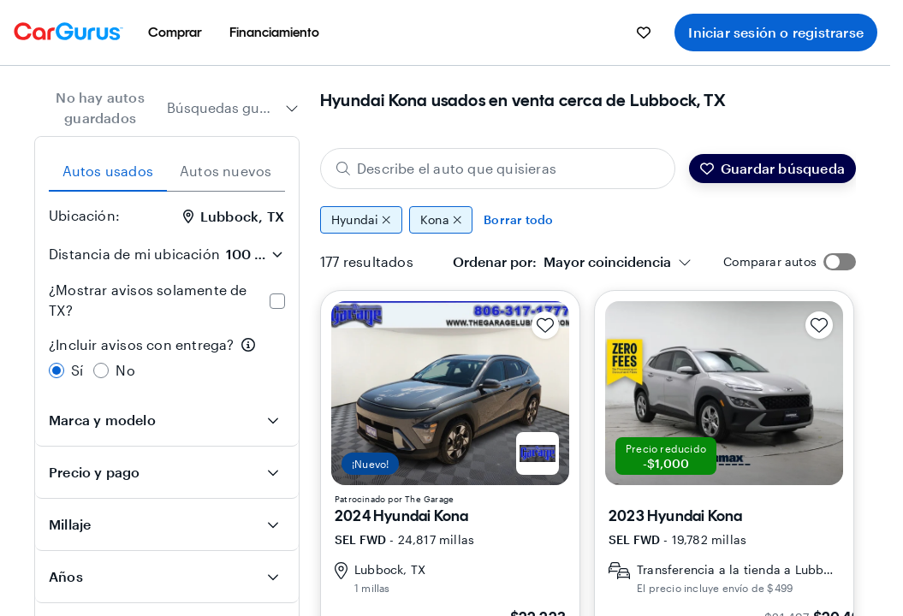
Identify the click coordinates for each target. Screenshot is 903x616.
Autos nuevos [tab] (225, 171)
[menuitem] (175, 32)
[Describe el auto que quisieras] (497, 168)
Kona (440, 220)
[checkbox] (277, 301)
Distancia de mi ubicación (134, 254)
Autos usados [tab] (107, 171)
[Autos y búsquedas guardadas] (644, 32)
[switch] (839, 261)
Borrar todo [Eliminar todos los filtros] (518, 219)
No (125, 370)
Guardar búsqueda (772, 168)
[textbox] (562, 262)
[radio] (56, 370)
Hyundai (361, 220)
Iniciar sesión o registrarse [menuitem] (776, 32)
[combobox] (233, 107)
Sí (77, 370)
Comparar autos (770, 261)
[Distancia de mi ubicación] (254, 254)
